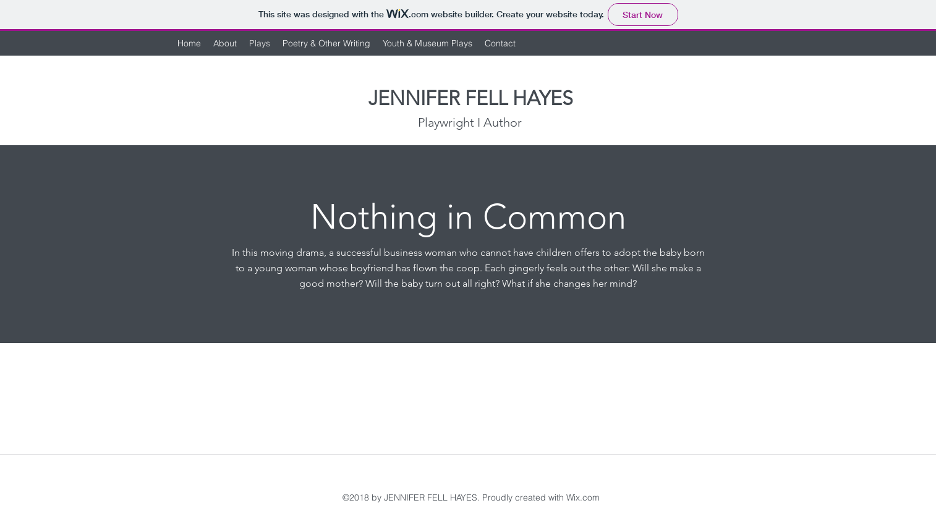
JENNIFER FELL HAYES (470, 98)
